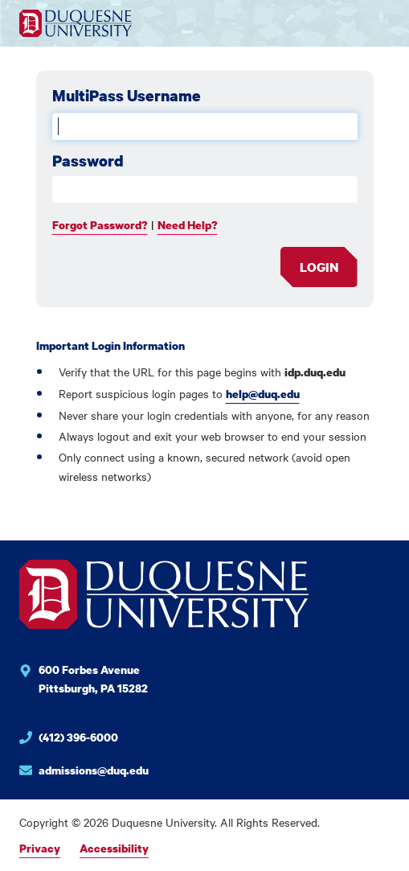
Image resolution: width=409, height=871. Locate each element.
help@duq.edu (263, 393)
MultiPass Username (126, 96)
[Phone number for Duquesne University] (164, 739)
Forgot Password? (100, 224)
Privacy (39, 848)
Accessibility (114, 848)
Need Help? (187, 224)
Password (88, 161)
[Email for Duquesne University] (164, 770)
